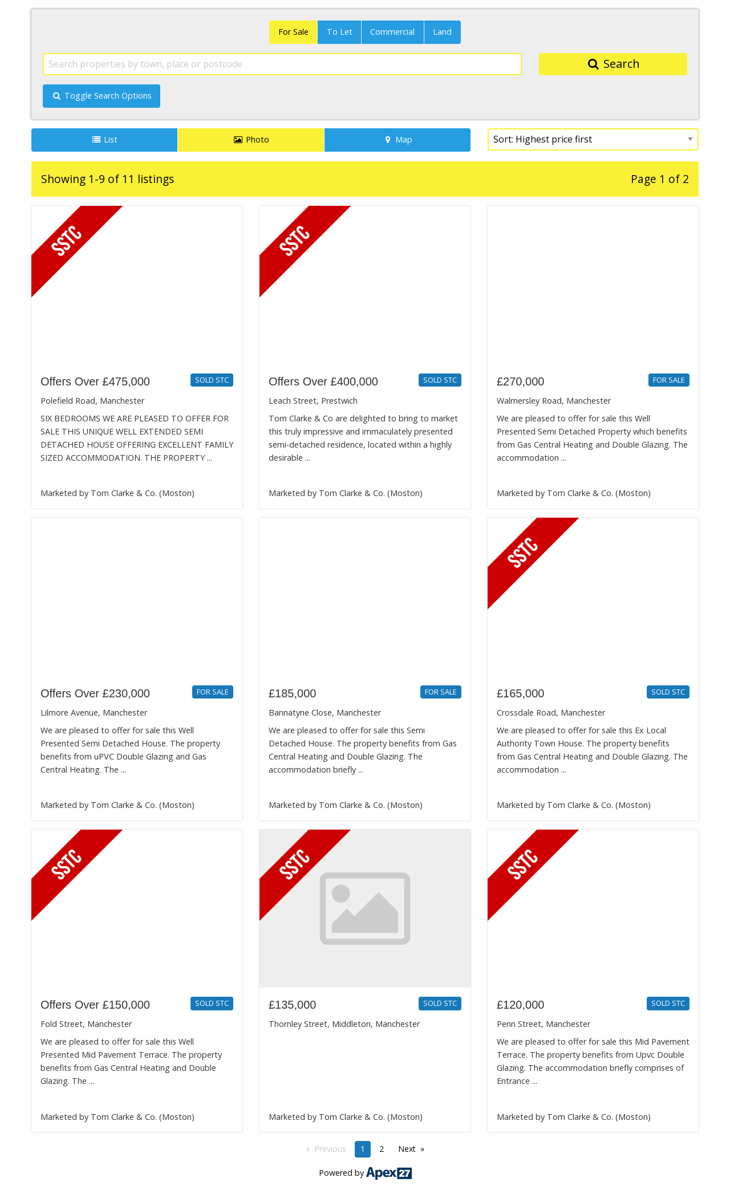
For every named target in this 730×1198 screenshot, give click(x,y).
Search (613, 63)
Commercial (392, 31)
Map (398, 139)
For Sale (293, 31)
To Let (339, 31)
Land (442, 31)
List (104, 139)
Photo (251, 139)
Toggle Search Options (101, 95)
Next (407, 1148)
